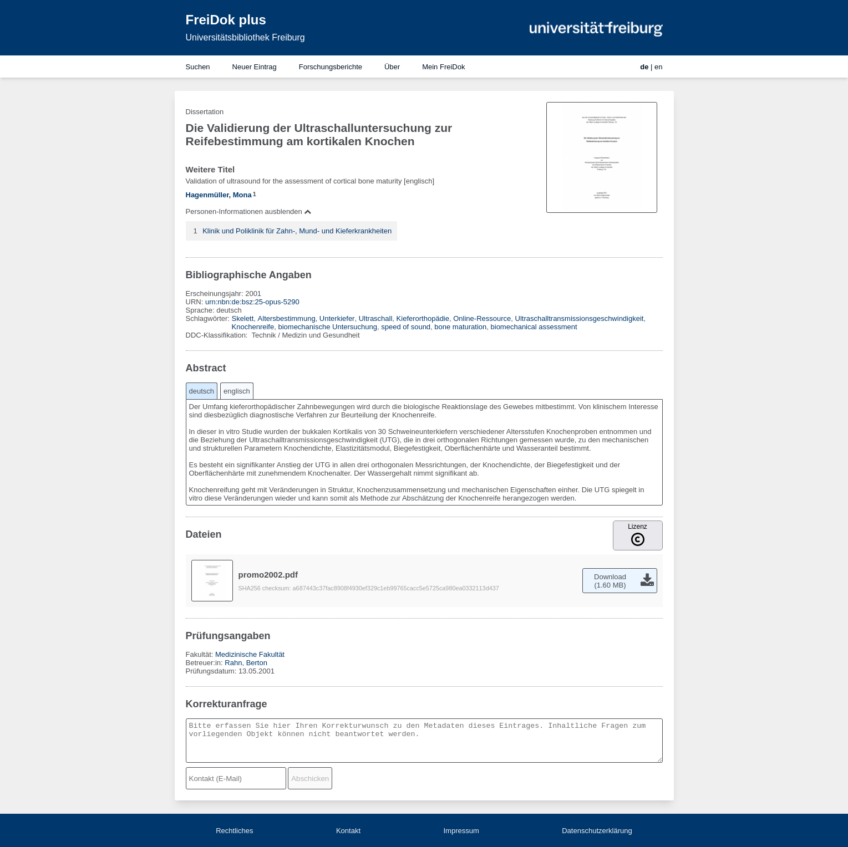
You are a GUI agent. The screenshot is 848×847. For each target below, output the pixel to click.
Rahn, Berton (246, 663)
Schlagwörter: (209, 318)
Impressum (461, 830)
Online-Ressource (482, 318)
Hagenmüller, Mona (219, 195)
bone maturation (460, 327)
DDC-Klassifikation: (218, 335)
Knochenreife (253, 327)
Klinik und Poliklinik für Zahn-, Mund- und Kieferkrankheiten (297, 231)
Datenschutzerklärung (597, 830)
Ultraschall (376, 318)
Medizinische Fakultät (250, 654)
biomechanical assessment (534, 327)
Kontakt (348, 830)
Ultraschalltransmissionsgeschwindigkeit (579, 318)
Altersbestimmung (287, 318)
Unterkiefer (337, 318)
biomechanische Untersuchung (327, 327)
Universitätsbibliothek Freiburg (245, 37)
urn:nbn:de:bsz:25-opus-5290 (252, 302)
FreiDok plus (226, 19)
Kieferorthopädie (423, 318)
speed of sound (405, 327)
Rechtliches (234, 830)
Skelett (243, 318)
